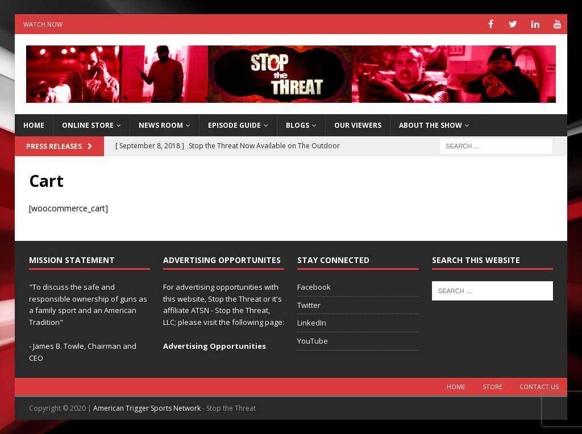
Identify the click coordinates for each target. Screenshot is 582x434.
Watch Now (43, 24)
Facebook (314, 287)
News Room (161, 125)
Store (492, 386)
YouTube (312, 341)
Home (456, 386)
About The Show (430, 125)
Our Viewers (357, 125)
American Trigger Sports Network (147, 408)
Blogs (297, 125)
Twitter (309, 305)
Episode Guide (234, 125)
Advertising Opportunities (214, 346)
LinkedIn (311, 323)
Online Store (88, 125)
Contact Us (539, 386)
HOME (33, 125)
